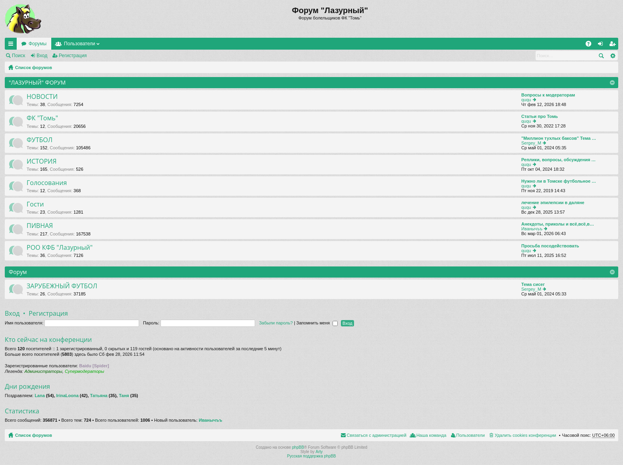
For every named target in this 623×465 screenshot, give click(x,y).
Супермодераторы (84, 371)
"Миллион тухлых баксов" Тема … (558, 138)
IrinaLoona (67, 395)
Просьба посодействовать (550, 245)
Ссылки (12, 45)
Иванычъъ (531, 228)
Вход (42, 55)
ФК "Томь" (42, 118)
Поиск (18, 55)
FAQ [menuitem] (591, 45)
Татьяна (99, 395)
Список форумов (33, 67)
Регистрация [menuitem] (613, 45)
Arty (319, 452)
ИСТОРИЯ (41, 162)
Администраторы (43, 371)
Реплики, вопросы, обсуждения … (558, 159)
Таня (124, 395)
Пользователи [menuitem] (470, 435)
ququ (526, 99)
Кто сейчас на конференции (48, 339)
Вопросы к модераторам (548, 95)
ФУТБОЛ (39, 140)
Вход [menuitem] (602, 45)
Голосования (47, 183)
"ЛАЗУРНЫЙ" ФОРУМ (37, 82)
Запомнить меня (317, 322)
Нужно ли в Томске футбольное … (558, 181)
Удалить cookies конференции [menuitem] (525, 435)
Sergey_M (531, 143)
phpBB (298, 447)
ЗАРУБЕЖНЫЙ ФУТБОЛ (62, 286)
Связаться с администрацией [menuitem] (376, 435)
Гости (35, 204)
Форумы (37, 43)
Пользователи (79, 43)
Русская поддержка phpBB (311, 456)
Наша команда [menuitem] (431, 435)
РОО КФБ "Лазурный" (60, 248)
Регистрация (73, 55)
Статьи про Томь (539, 116)
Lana (40, 395)
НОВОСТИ (42, 97)
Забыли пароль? (276, 322)
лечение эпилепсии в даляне (552, 202)
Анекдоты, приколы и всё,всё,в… (557, 224)
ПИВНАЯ (40, 226)
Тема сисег (533, 284)
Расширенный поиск (612, 55)
